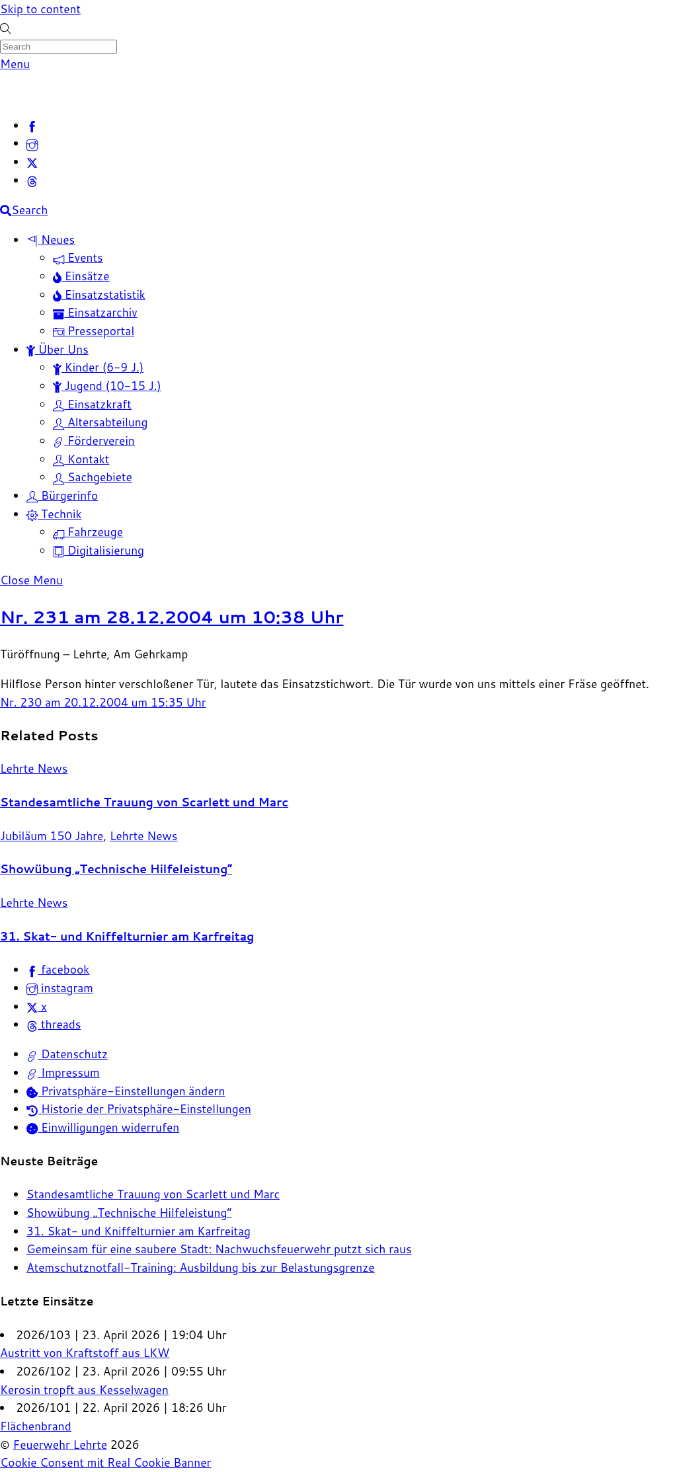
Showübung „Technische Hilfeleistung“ (116, 869)
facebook (57, 969)
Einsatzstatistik (99, 294)
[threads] (32, 180)
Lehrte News (33, 768)
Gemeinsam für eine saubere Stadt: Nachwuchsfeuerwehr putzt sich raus (218, 1249)
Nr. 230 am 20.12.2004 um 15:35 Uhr (103, 702)
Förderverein (94, 440)
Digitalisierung (98, 550)
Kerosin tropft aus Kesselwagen (84, 1389)
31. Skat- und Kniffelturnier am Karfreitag (127, 936)
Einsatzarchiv (95, 312)
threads (53, 1024)
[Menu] (15, 64)
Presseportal (93, 331)
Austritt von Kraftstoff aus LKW (84, 1352)
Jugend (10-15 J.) (107, 385)
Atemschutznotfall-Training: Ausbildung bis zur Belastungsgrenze (200, 1267)
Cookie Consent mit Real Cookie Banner (105, 1462)
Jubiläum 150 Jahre (51, 836)
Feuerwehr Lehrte (60, 1444)
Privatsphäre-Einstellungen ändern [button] (125, 1091)
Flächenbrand (35, 1426)
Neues (50, 239)
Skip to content (40, 9)
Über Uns (57, 349)
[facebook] (32, 125)
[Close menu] (31, 580)
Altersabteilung (100, 422)
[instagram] (32, 143)
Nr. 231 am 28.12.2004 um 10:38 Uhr (171, 617)
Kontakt (81, 459)
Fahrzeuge (88, 531)
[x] (32, 161)
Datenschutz (67, 1054)
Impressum (63, 1072)
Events (78, 257)
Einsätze (81, 276)
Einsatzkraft (92, 404)
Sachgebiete (92, 477)
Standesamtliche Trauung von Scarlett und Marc (144, 802)
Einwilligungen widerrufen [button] (102, 1127)
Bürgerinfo (62, 495)
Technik (54, 514)
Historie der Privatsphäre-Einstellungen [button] (138, 1109)
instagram (59, 988)
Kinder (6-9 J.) (98, 367)
